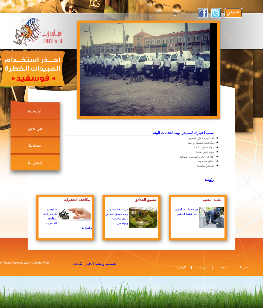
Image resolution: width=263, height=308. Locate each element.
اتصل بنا (35, 162)
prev (95, 69)
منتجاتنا (35, 145)
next (202, 69)
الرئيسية (35, 111)
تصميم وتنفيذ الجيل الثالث (95, 263)
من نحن (35, 128)
